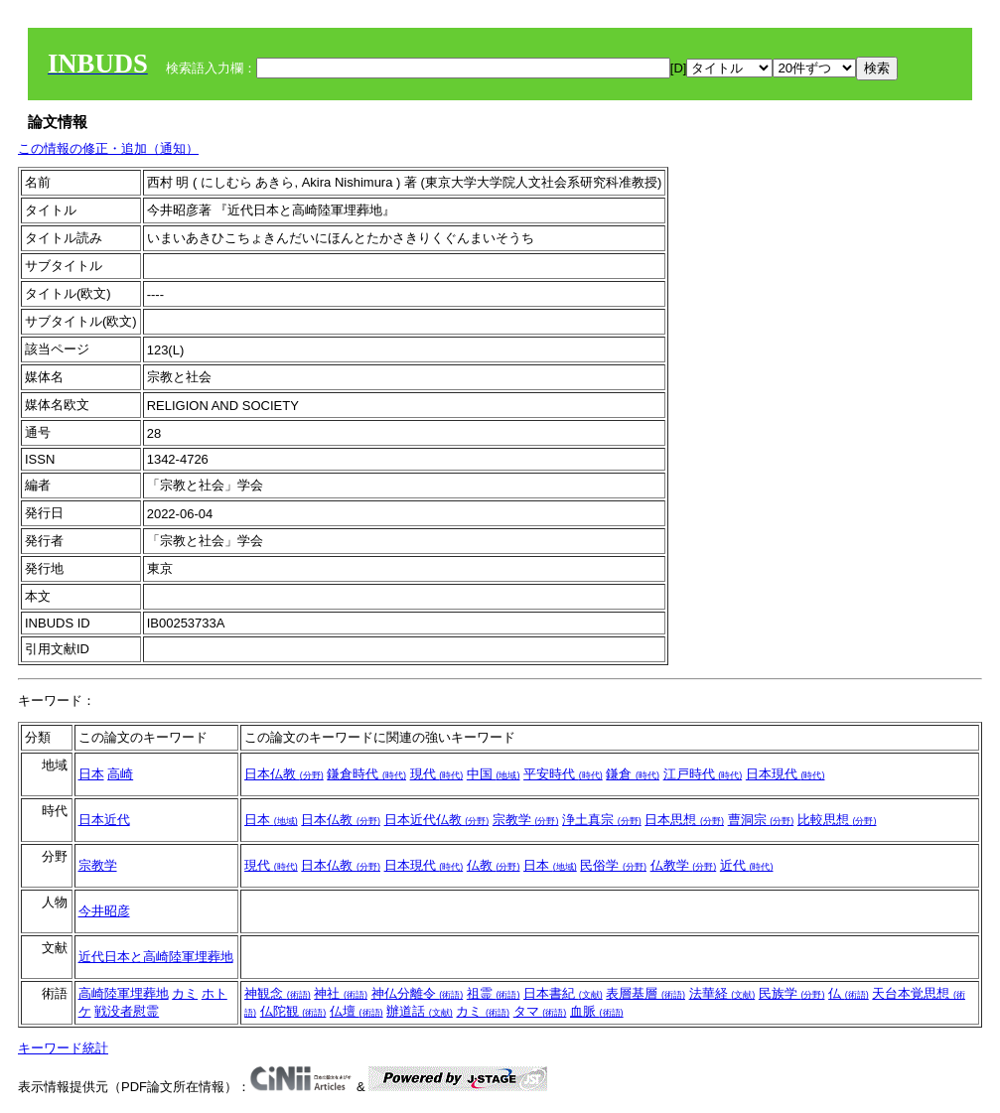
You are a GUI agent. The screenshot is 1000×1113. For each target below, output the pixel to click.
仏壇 (356, 1011)
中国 (493, 773)
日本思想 (684, 819)
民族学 (792, 993)
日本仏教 (284, 773)
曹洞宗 (761, 819)
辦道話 (419, 1011)
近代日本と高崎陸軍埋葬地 (155, 956)
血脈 (597, 1011)
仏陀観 (293, 1011)
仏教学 (683, 865)
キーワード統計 (63, 1048)
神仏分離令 (417, 993)
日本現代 (785, 773)
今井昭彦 (104, 911)
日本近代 (104, 819)
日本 (91, 773)
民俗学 (613, 865)
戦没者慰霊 (126, 1011)
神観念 (277, 993)
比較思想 (837, 819)
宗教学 (526, 819)
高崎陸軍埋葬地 (123, 993)
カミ (185, 993)
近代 (747, 865)
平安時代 (563, 773)
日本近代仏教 (437, 819)
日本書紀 (563, 993)
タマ (540, 1011)
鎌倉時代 (366, 773)
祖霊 (493, 993)
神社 (340, 993)
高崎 (120, 773)
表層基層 (645, 993)
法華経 (722, 993)
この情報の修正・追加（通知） (108, 148)
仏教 (493, 865)
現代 (437, 773)
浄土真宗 (602, 819)
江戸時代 (703, 773)
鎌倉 (632, 773)
